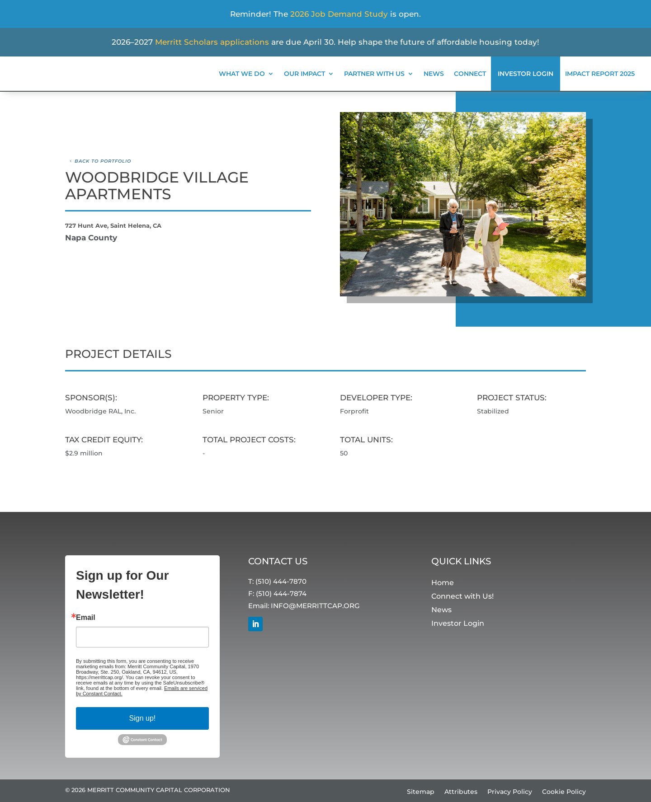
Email (85, 618)
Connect (470, 74)
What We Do (242, 74)
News (434, 74)
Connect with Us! (462, 596)
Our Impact (304, 74)
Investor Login (525, 74)
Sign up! (142, 718)
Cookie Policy (564, 792)
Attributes (460, 792)
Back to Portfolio (103, 161)
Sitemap (420, 792)
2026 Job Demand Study (339, 14)
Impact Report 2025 (600, 74)
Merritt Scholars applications (212, 42)
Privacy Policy (509, 792)
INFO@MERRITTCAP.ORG (315, 606)
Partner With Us (374, 74)
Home (442, 583)
